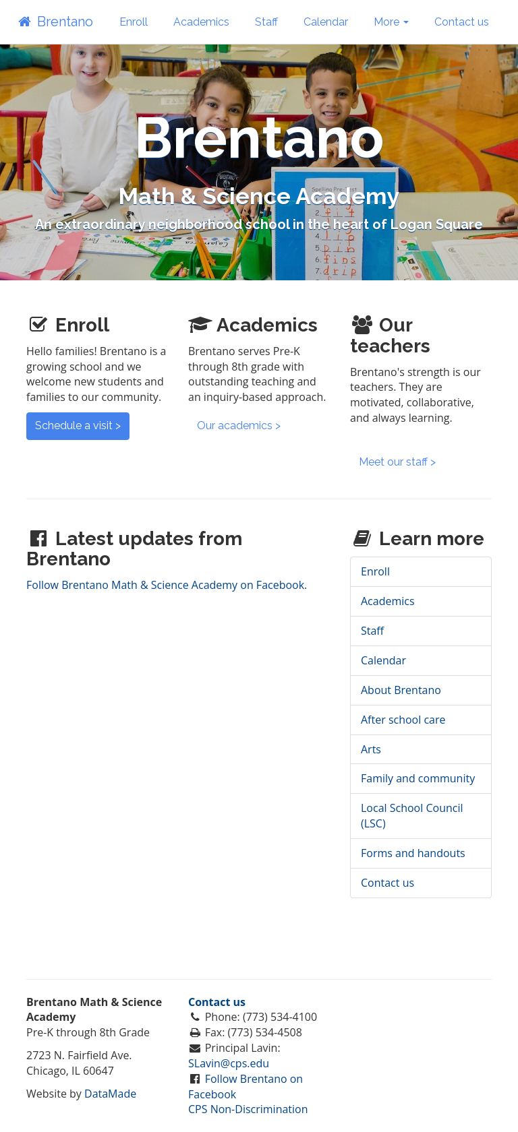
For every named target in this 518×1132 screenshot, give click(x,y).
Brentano (54, 21)
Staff (266, 21)
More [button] (391, 21)
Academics (201, 21)
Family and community (418, 778)
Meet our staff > (397, 461)
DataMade (110, 1093)
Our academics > (239, 425)
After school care (403, 719)
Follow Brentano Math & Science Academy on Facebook (165, 584)
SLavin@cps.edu (228, 1063)
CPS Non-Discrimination (248, 1109)
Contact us (461, 21)
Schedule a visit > (78, 425)
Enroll (133, 21)
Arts (371, 749)
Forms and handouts (413, 853)
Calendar (326, 21)
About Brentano (401, 690)
